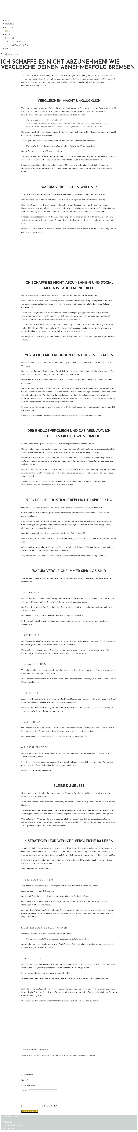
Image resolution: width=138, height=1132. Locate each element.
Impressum (10, 1128)
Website (25, 1090)
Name (24, 1080)
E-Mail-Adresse (28, 1085)
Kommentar (27, 1074)
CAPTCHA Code (49, 1106)
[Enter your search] (16, 54)
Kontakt (8, 1121)
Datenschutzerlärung (14, 1125)
